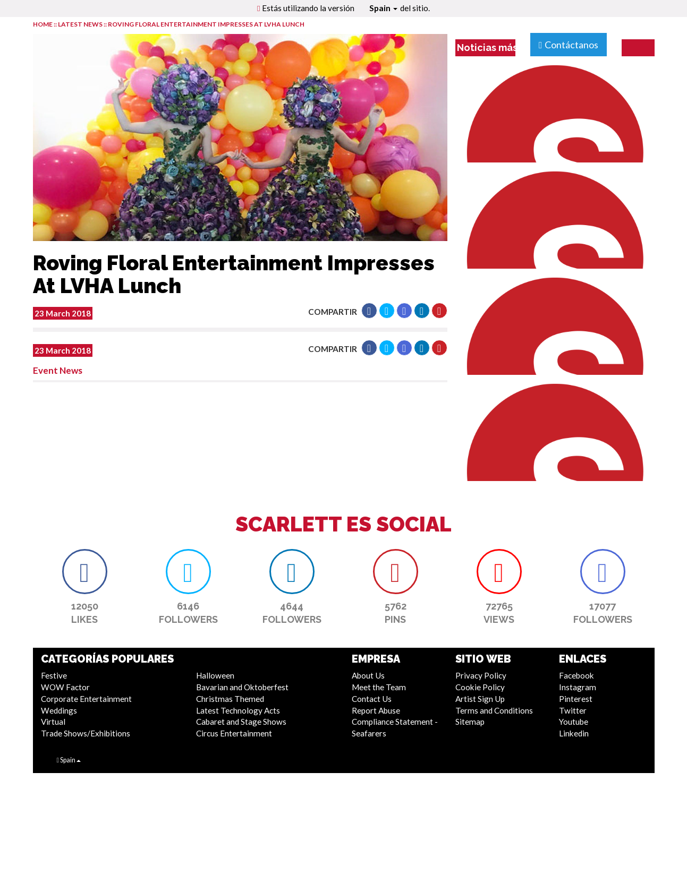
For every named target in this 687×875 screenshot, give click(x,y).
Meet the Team (379, 687)
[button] (369, 311)
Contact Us (372, 699)
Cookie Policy (480, 687)
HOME (43, 24)
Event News (57, 370)
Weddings (59, 710)
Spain (383, 8)
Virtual (53, 721)
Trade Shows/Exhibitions (85, 733)
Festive (54, 675)
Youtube (573, 721)
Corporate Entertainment (86, 699)
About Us (368, 675)
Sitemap (470, 721)
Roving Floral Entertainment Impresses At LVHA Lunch (206, 24)
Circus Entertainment (234, 733)
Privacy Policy (480, 675)
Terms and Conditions (494, 710)
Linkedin (574, 733)
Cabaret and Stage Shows (241, 721)
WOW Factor (65, 687)
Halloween (215, 675)
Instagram (577, 687)
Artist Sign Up (480, 699)
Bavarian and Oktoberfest (242, 687)
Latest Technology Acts (238, 710)
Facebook (576, 675)
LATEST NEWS (81, 24)
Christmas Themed (230, 699)
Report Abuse (376, 710)
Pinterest (575, 699)
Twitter (573, 710)
